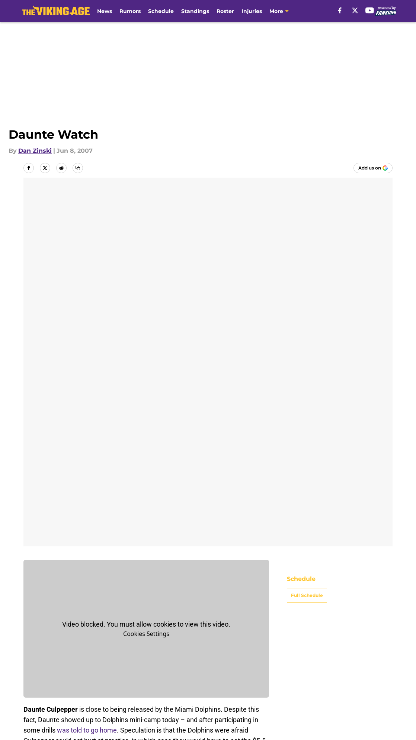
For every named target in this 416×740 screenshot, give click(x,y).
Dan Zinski (35, 150)
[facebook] (340, 10)
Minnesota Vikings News (81, 611)
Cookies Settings (146, 265)
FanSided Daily (46, 678)
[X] (355, 10)
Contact (214, 664)
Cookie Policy (372, 678)
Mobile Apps (371, 664)
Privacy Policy (223, 678)
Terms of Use (293, 678)
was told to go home (87, 361)
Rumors (130, 11)
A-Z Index (217, 691)
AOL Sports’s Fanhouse (188, 512)
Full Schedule (307, 226)
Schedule (161, 11)
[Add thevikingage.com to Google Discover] (373, 168)
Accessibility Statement (138, 691)
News (104, 11)
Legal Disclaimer (48, 691)
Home (31, 611)
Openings (117, 664)
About (33, 664)
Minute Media (50, 711)
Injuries (251, 11)
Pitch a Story (121, 678)
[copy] (78, 168)
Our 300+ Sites (294, 664)
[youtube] (369, 10)
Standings (195, 11)
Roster (225, 11)
